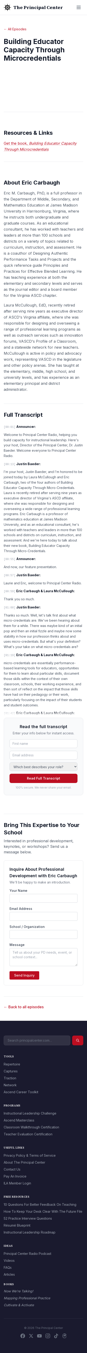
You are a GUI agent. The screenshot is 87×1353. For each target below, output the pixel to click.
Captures (11, 1071)
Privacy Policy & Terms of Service (30, 1155)
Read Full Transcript (43, 778)
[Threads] (64, 1336)
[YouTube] (39, 1336)
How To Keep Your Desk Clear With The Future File (43, 1211)
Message (17, 945)
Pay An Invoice (15, 1176)
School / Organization (27, 927)
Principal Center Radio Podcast (27, 1254)
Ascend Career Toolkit (21, 1092)
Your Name (18, 891)
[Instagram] (47, 1336)
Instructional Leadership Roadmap (29, 1232)
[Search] (77, 1040)
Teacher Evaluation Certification (28, 1134)
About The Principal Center (24, 1162)
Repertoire (12, 1064)
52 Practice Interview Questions (28, 1218)
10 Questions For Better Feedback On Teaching (40, 1204)
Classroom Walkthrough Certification (31, 1127)
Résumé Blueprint (17, 1225)
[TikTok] (56, 1336)
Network (10, 1085)
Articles (9, 1274)
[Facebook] (22, 1336)
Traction (10, 1078)
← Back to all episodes (24, 1007)
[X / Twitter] (31, 1336)
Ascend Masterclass (19, 1120)
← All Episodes (15, 29)
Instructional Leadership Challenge (30, 1113)
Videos (9, 1260)
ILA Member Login (17, 1183)
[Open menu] (78, 7)
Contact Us (12, 1169)
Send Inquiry (24, 975)
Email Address (21, 909)
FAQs (8, 1267)
